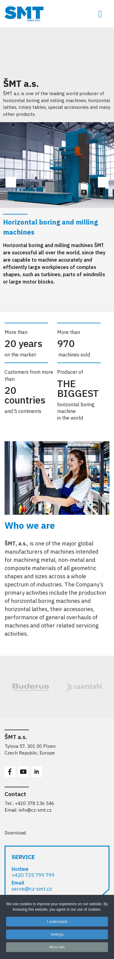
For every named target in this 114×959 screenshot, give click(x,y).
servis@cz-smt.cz (32, 888)
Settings (57, 936)
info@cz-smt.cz (35, 810)
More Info (57, 949)
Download (15, 833)
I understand (57, 924)
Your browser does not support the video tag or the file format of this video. (45, 50)
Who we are (30, 525)
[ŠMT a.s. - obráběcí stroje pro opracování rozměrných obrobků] (57, 13)
